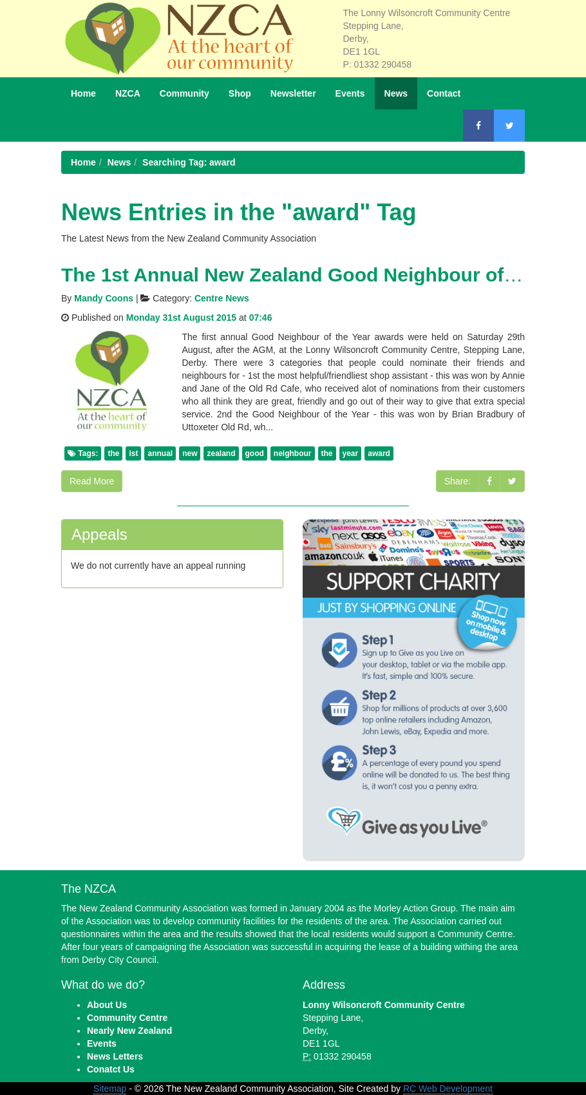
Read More (92, 481)
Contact (443, 93)
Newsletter (293, 93)
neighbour (293, 453)
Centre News (221, 298)
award (379, 453)
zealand (221, 453)
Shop (240, 93)
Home (83, 93)
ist (133, 453)
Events (350, 93)
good (254, 453)
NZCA (127, 93)
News (396, 93)
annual (160, 453)
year (351, 453)
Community (184, 93)
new (189, 453)
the (113, 453)
